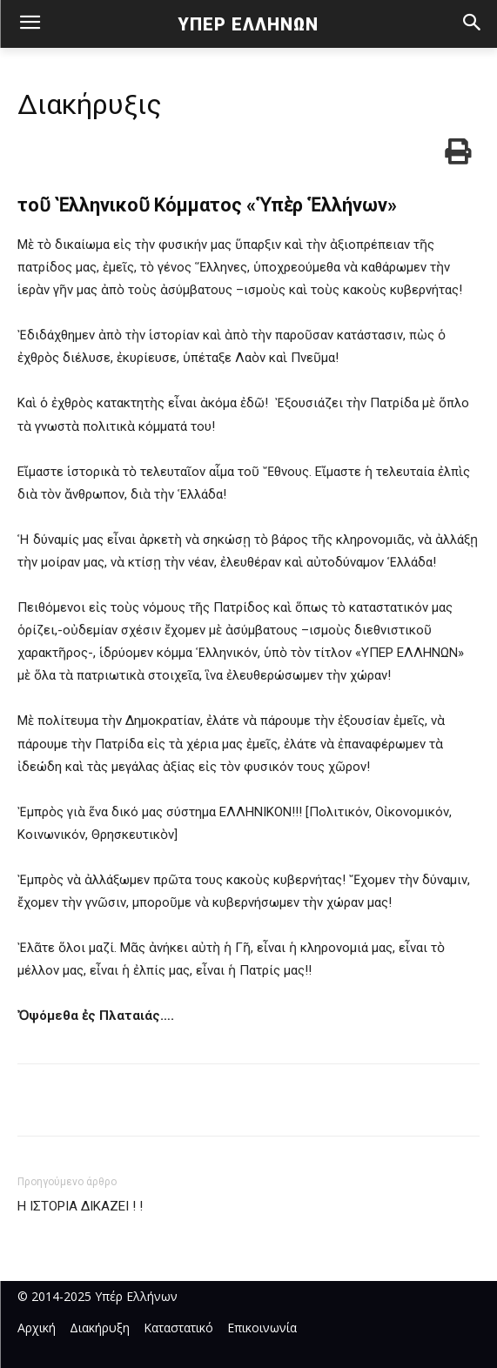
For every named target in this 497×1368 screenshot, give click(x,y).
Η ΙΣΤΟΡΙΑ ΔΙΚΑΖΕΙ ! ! (80, 1206)
